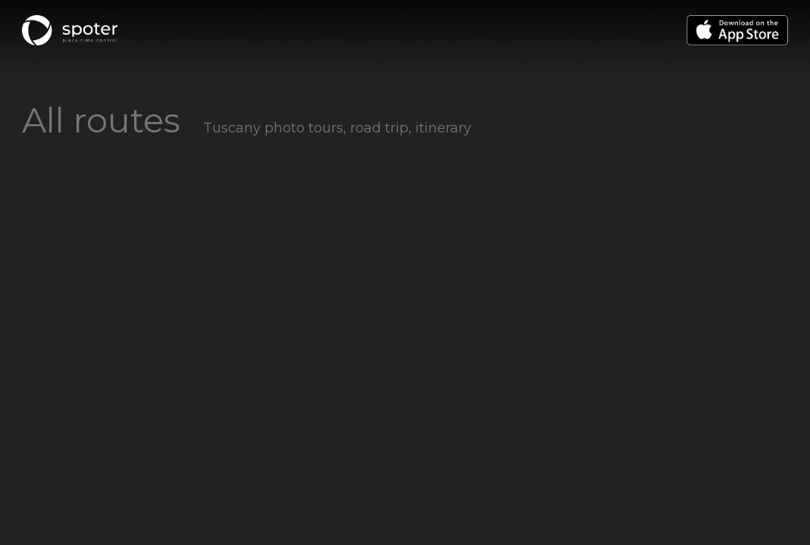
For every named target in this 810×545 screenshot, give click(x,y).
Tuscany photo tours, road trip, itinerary (337, 128)
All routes (101, 120)
